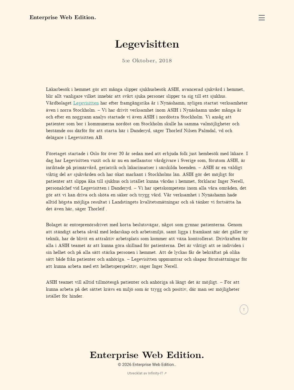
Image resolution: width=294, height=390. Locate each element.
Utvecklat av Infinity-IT (145, 373)
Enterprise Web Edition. (147, 355)
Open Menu (262, 18)
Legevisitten (86, 103)
